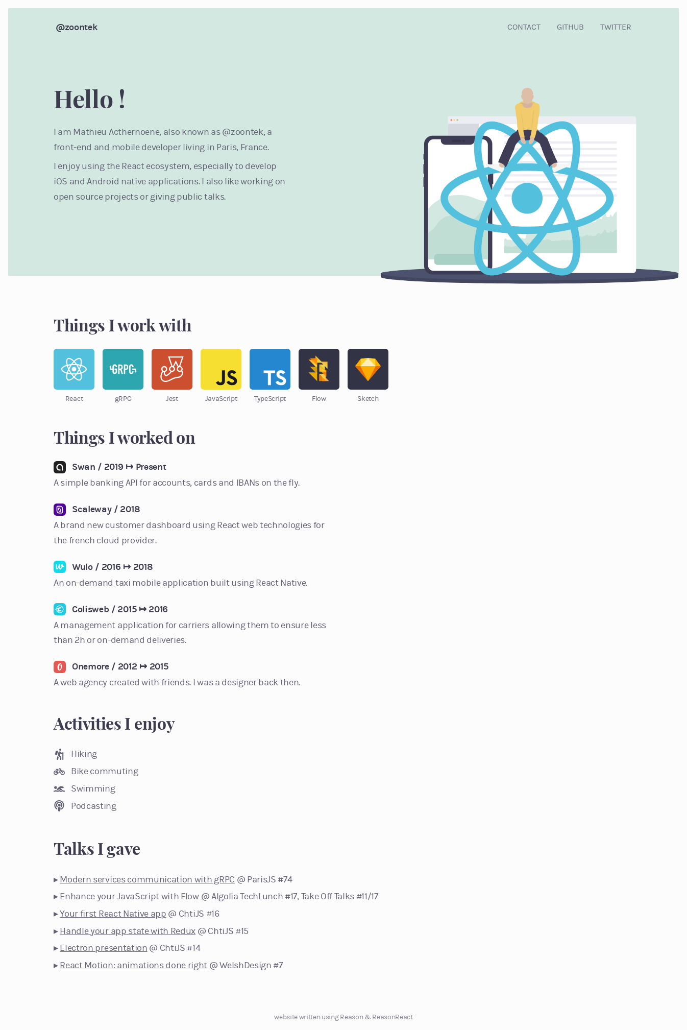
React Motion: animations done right (133, 965)
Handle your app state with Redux (127, 931)
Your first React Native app (113, 913)
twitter (615, 27)
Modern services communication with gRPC (147, 879)
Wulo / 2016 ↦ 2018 (112, 566)
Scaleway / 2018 (106, 509)
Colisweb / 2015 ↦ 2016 (120, 609)
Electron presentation (103, 947)
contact (524, 27)
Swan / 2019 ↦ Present (119, 466)
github (570, 27)
